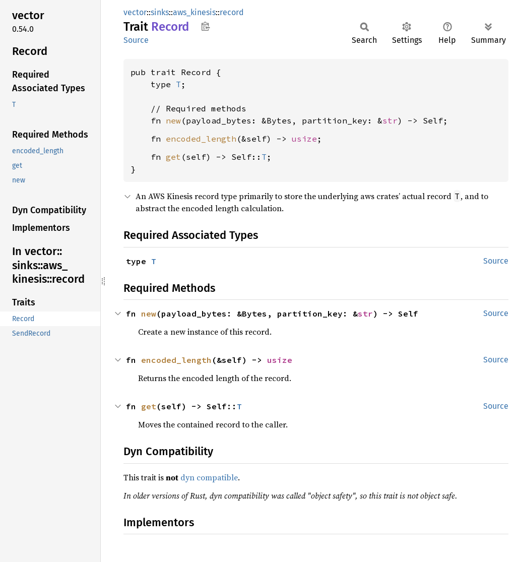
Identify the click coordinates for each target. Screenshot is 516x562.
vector (135, 12)
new (173, 120)
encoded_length (201, 139)
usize (304, 139)
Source (136, 40)
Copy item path (205, 26)
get (173, 157)
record (232, 12)
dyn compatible (209, 477)
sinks (160, 12)
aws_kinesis (194, 12)
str (390, 120)
